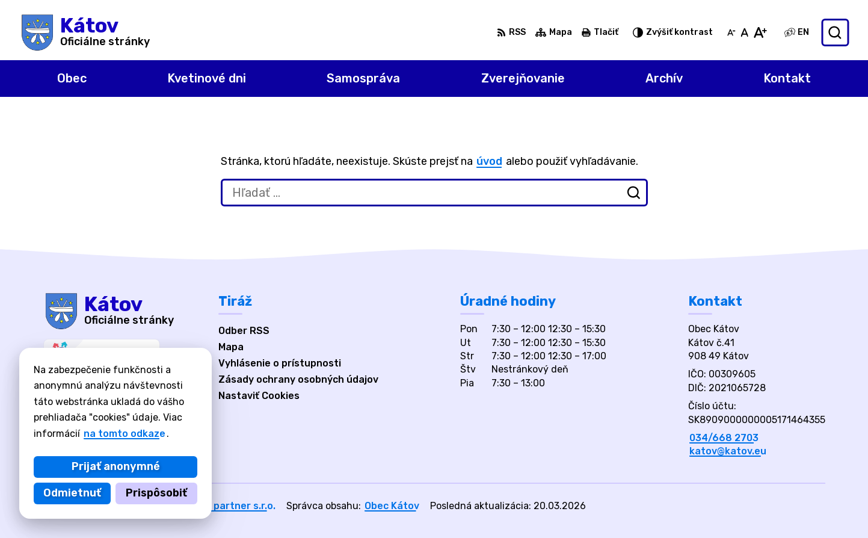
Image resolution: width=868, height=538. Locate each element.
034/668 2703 (724, 438)
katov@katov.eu (727, 451)
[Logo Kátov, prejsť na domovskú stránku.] (84, 32)
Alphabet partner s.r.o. (221, 506)
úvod (489, 161)
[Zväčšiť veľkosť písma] (760, 32)
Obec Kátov (392, 506)
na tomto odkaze (124, 433)
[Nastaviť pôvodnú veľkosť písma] (744, 32)
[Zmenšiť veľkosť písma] (731, 32)
